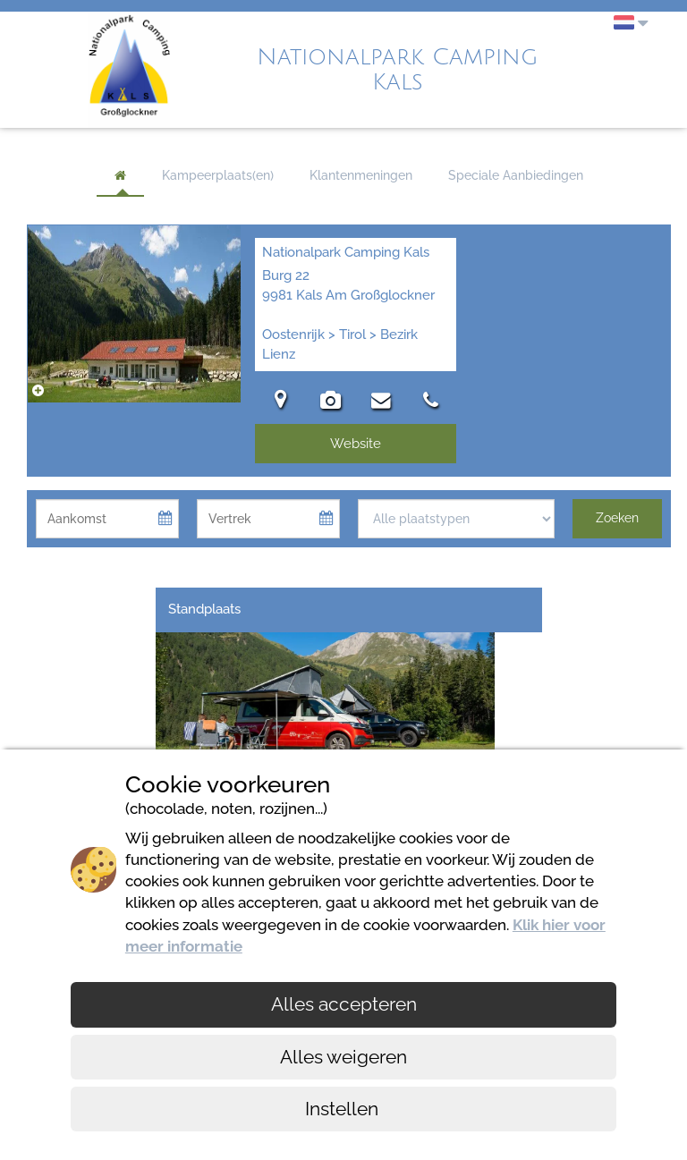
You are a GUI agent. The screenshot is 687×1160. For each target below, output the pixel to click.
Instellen (344, 1108)
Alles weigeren (343, 1057)
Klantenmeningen (361, 175)
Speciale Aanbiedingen (515, 175)
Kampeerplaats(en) (218, 175)
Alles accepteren (344, 1004)
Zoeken (617, 518)
